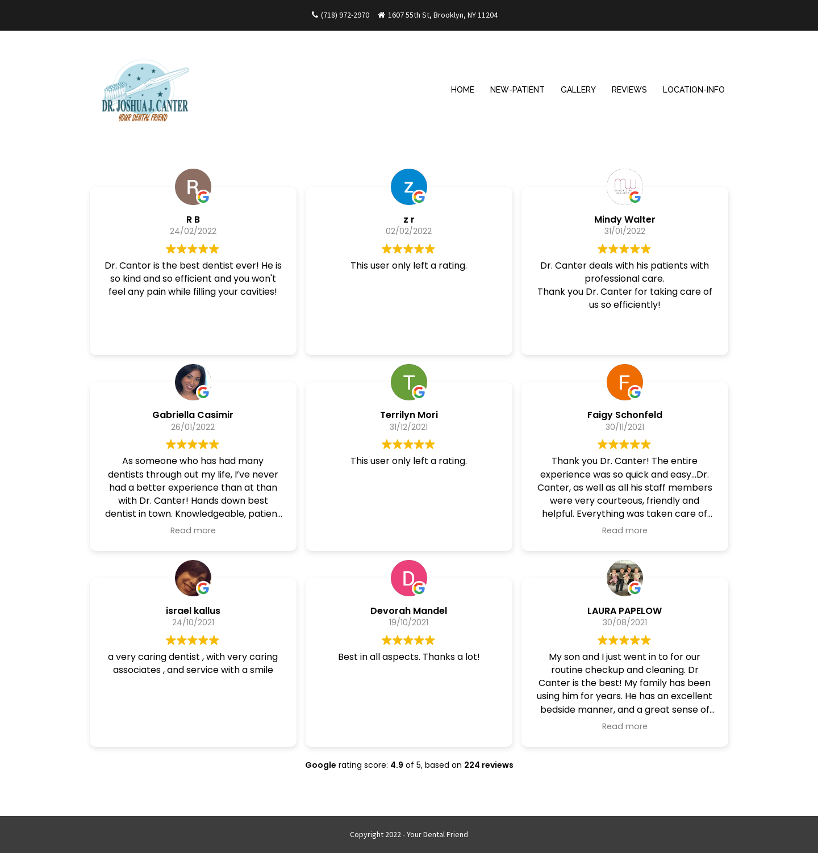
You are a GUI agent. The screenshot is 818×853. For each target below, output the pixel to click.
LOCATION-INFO (694, 89)
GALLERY (578, 89)
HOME (462, 89)
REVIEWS (629, 89)
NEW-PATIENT (517, 89)
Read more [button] (193, 530)
